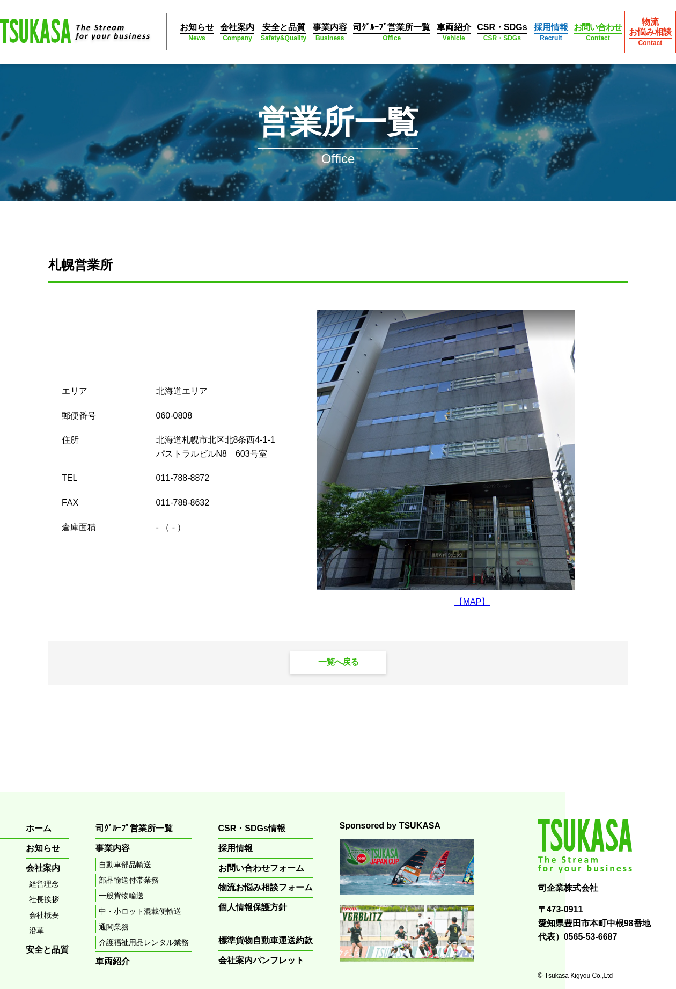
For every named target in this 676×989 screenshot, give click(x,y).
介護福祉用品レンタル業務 (144, 942)
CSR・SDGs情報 (251, 828)
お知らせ (197, 32)
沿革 (36, 930)
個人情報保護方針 (252, 907)
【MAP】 (472, 601)
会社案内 (237, 32)
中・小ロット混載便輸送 (140, 911)
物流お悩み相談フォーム (265, 887)
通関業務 (114, 926)
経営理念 (44, 884)
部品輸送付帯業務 (129, 880)
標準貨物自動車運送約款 (265, 940)
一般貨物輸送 (121, 895)
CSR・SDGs (502, 32)
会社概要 (44, 915)
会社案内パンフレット (261, 960)
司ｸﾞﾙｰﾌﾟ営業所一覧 (391, 32)
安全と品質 (283, 32)
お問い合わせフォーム (261, 868)
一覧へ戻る (338, 661)
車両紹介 (454, 32)
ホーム (39, 828)
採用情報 (551, 32)
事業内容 (330, 32)
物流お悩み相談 (650, 32)
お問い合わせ (598, 32)
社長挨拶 (44, 899)
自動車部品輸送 (125, 864)
